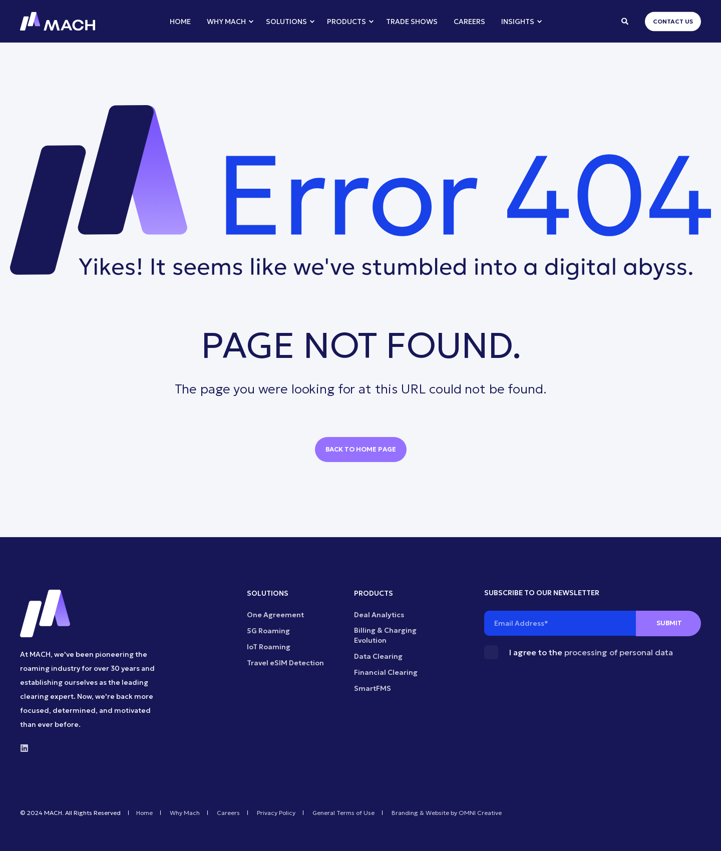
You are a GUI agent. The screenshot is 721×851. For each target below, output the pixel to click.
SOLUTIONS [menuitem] (267, 594)
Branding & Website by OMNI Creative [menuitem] (447, 813)
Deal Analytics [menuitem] (379, 614)
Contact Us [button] (673, 21)
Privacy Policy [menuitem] (276, 813)
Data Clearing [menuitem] (378, 656)
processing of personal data (618, 652)
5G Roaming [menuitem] (268, 630)
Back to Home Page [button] (360, 449)
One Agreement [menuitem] (275, 614)
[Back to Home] (57, 21)
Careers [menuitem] (228, 813)
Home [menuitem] (144, 813)
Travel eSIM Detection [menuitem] (285, 662)
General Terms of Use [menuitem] (343, 813)
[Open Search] (625, 20)
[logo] (45, 613)
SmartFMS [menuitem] (372, 688)
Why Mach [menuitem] (185, 813)
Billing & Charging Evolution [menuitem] (385, 635)
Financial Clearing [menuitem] (386, 672)
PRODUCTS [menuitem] (373, 594)
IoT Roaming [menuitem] (268, 646)
